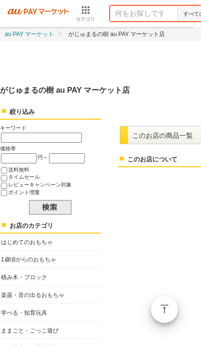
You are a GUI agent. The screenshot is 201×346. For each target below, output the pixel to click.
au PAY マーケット (29, 34)
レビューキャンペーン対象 (40, 184)
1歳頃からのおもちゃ (28, 259)
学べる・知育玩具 (24, 312)
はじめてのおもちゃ (27, 242)
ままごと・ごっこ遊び (30, 330)
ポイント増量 (24, 192)
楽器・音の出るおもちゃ (32, 295)
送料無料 (18, 170)
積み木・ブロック (24, 277)
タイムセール (24, 177)
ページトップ (164, 309)
